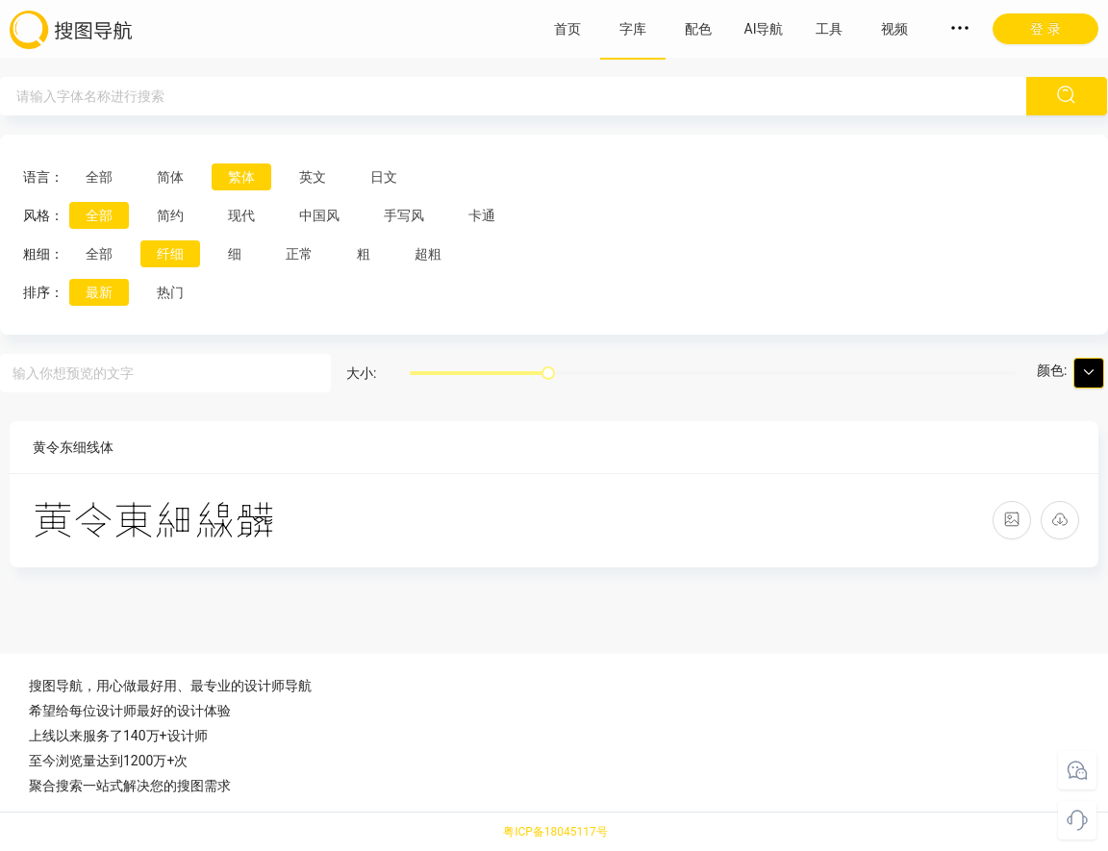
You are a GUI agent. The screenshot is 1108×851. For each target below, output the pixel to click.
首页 (567, 29)
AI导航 (764, 29)
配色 (698, 29)
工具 (829, 29)
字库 (632, 29)
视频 (894, 29)
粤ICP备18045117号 (555, 831)
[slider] (548, 373)
